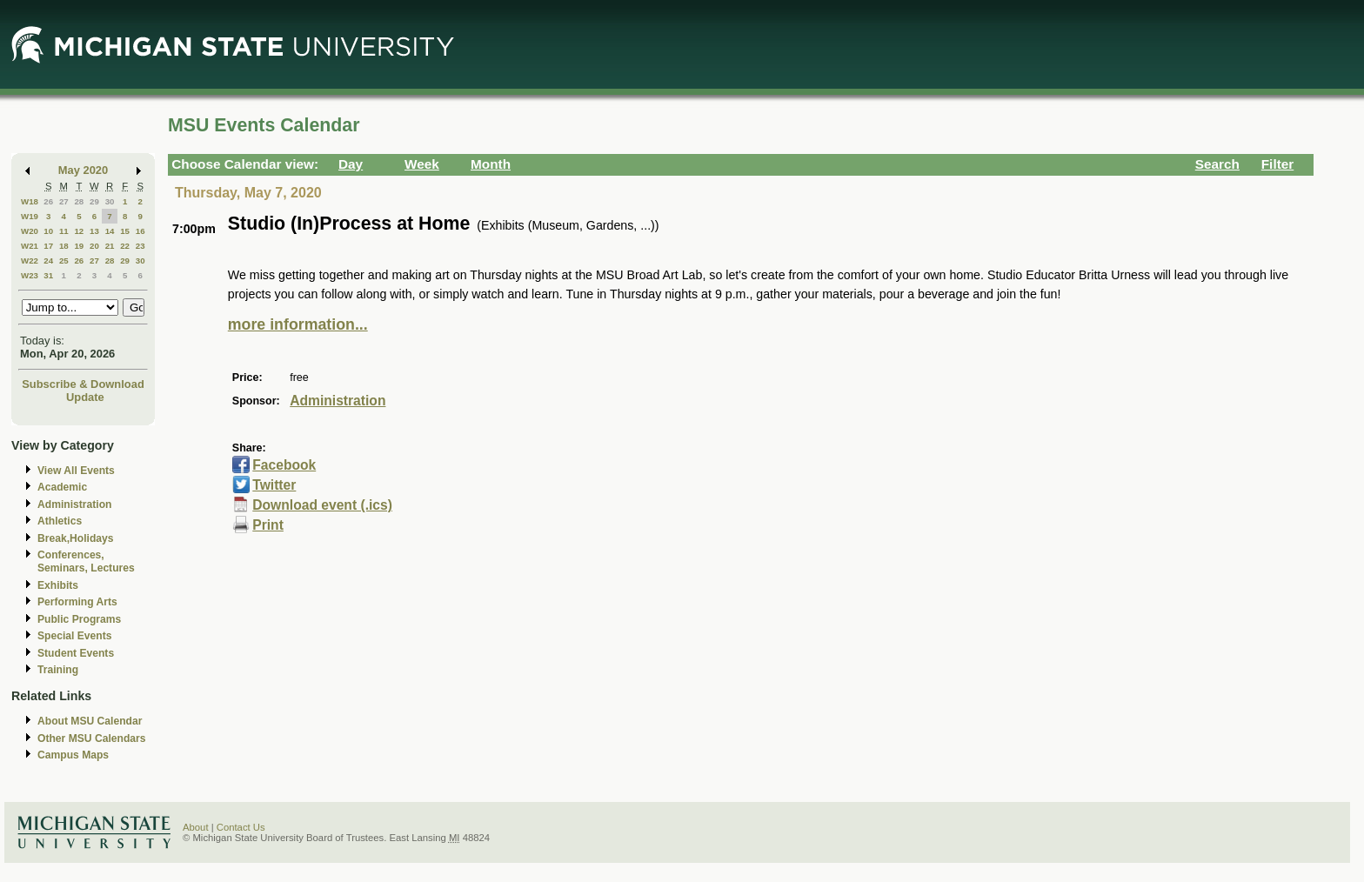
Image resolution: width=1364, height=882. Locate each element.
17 (48, 246)
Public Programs (79, 619)
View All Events (76, 470)
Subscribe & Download (83, 384)
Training (57, 670)
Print (268, 525)
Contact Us (241, 827)
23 (140, 246)
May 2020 (83, 170)
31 (48, 275)
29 (94, 201)
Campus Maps (73, 755)
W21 (29, 246)
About (196, 827)
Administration (74, 504)
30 (110, 201)
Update (85, 397)
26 (48, 201)
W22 (29, 260)
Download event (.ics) (322, 505)
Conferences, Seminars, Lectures (86, 561)
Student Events (75, 653)
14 (110, 231)
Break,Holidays (75, 538)
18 (64, 246)
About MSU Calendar (89, 721)
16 (140, 231)
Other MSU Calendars (91, 738)
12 (79, 231)
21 (110, 246)
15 (125, 231)
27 (64, 201)
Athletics (59, 521)
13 (94, 231)
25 (64, 260)
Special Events (74, 636)
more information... (298, 324)
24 (48, 260)
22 (125, 246)
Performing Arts (77, 602)
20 (94, 246)
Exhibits (57, 585)
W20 (29, 231)
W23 (29, 275)
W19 (29, 216)
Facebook (284, 465)
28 (79, 201)
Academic (62, 487)
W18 (29, 201)
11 (64, 231)
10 (48, 231)
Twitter (274, 485)
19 (79, 246)
